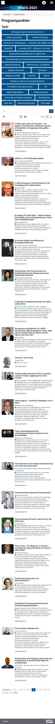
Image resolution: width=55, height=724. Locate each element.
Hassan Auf (19, 665)
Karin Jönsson (19, 161)
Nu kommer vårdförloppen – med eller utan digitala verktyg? (28, 43)
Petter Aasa (28, 438)
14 (48, 690)
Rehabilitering (44, 97)
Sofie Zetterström (21, 631)
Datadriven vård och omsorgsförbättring (27, 81)
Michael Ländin (20, 188)
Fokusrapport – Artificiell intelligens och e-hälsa (34, 402)
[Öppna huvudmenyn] (51, 2)
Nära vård (8, 103)
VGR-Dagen (45, 103)
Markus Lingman (20, 380)
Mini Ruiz (29, 278)
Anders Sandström (21, 222)
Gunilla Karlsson (20, 524)
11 (37, 690)
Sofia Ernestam (20, 278)
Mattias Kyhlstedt (45, 468)
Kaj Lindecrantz (34, 133)
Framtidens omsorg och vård (20, 87)
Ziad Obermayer (46, 380)
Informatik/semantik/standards (18, 97)
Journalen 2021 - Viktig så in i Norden (34, 48)
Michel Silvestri (20, 405)
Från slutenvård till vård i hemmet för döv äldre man (33, 520)
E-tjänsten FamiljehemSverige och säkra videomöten (33, 303)
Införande (42, 70)
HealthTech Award (40, 37)
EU (46, 87)
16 (7, 693)
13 (44, 690)
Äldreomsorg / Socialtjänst (38, 65)
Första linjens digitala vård (27, 628)
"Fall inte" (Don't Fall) (24, 358)
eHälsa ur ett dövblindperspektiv (29, 158)
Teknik (46, 76)
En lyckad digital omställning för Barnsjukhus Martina (29, 241)
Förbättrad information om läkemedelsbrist (27, 579)
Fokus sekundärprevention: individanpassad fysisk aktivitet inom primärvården (31, 433)
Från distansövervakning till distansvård (33, 492)
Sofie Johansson (41, 306)
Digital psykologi (41, 92)
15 (3, 693)
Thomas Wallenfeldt (34, 380)
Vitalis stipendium (14, 37)
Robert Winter (19, 337)
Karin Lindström (29, 306)
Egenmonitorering (12, 65)
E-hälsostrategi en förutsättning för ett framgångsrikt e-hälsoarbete (32, 184)
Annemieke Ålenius (21, 553)
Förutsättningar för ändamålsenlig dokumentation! (27, 59)
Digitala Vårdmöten (16, 70)
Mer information (20, 151)
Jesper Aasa (19, 438)
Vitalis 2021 (7, 14)
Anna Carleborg (20, 245)
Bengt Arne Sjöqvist (21, 133)
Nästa (15, 693)
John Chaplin (39, 665)
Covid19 (31, 76)
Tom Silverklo (19, 471)
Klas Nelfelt (29, 161)
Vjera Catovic (43, 608)
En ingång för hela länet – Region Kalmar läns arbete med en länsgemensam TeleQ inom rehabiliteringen (33, 217)
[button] (44, 2)
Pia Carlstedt (19, 583)
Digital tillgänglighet (15, 92)
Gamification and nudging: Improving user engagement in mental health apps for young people (33, 660)
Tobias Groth (19, 360)
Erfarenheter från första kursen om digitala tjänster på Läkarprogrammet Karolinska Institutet (32, 273)
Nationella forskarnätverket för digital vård (27, 54)
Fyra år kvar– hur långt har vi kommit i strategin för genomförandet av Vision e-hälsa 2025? (33, 548)
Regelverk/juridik (12, 76)
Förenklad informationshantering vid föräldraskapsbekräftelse (31, 604)
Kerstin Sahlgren (32, 608)
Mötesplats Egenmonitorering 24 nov (27, 32)
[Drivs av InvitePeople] (44, 721)
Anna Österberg (31, 245)
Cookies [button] (5, 721)
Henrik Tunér (19, 306)
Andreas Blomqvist (21, 495)
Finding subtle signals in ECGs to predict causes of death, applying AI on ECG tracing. (33, 375)
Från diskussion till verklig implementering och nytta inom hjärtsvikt (34, 464)
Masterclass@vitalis (26, 103)
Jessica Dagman (29, 665)
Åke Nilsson (29, 405)
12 (41, 690)
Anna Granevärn (20, 468)
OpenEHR (8, 48)
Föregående (6, 690)
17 (11, 693)
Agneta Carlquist (20, 608)
